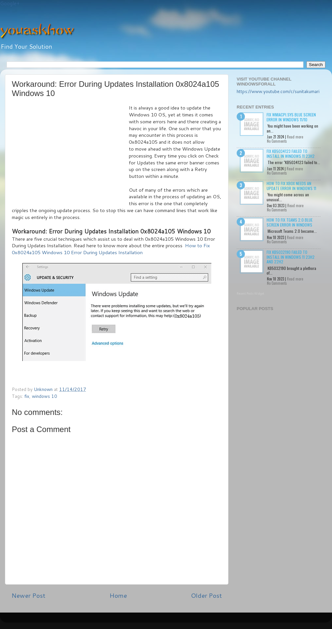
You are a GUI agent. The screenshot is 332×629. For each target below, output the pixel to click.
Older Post (206, 595)
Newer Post (28, 595)
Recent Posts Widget (250, 293)
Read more (295, 136)
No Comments (277, 141)
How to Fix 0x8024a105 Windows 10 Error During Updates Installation (111, 249)
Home (118, 595)
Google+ (10, 3)
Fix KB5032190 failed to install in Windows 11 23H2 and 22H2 (291, 256)
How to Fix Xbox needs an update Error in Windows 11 (291, 186)
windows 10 (44, 396)
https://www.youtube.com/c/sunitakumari (278, 91)
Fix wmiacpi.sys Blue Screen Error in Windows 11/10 (291, 117)
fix (26, 396)
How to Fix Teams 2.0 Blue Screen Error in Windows (290, 222)
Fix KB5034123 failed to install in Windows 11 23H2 (291, 153)
